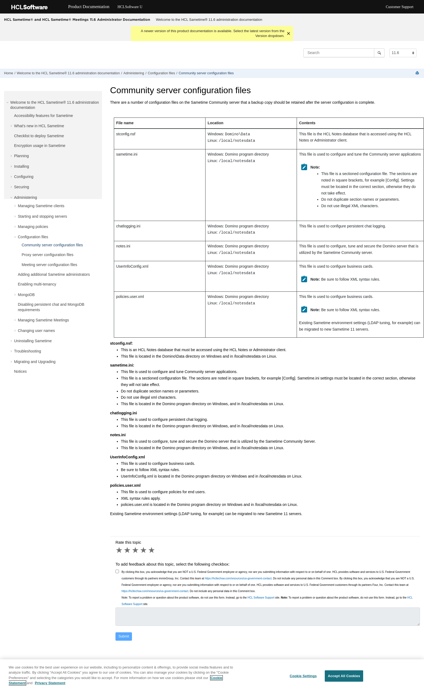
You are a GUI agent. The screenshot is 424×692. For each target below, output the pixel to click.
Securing (21, 187)
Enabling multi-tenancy (37, 284)
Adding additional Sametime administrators (54, 274)
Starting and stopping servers (42, 216)
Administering (134, 73)
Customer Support (399, 7)
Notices (20, 371)
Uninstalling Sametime (33, 341)
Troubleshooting (27, 351)
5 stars (152, 550)
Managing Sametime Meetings (43, 320)
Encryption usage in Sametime (39, 145)
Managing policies (33, 226)
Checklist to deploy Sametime (39, 136)
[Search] (379, 52)
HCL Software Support (260, 597)
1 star (119, 550)
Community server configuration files (206, 73)
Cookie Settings (303, 679)
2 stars (128, 550)
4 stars (144, 550)
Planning (21, 156)
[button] (8, 102)
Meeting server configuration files (49, 265)
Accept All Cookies (344, 679)
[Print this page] (417, 73)
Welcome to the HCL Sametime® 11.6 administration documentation (209, 20)
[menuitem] (209, 19)
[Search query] (344, 52)
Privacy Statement (50, 686)
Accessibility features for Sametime (43, 115)
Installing (21, 166)
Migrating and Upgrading (34, 362)
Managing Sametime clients (41, 206)
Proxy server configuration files (47, 255)
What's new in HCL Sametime (39, 126)
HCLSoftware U (129, 7)
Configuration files (161, 73)
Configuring (24, 176)
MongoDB (26, 295)
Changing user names (36, 330)
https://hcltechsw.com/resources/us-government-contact (238, 578)
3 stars (136, 550)
